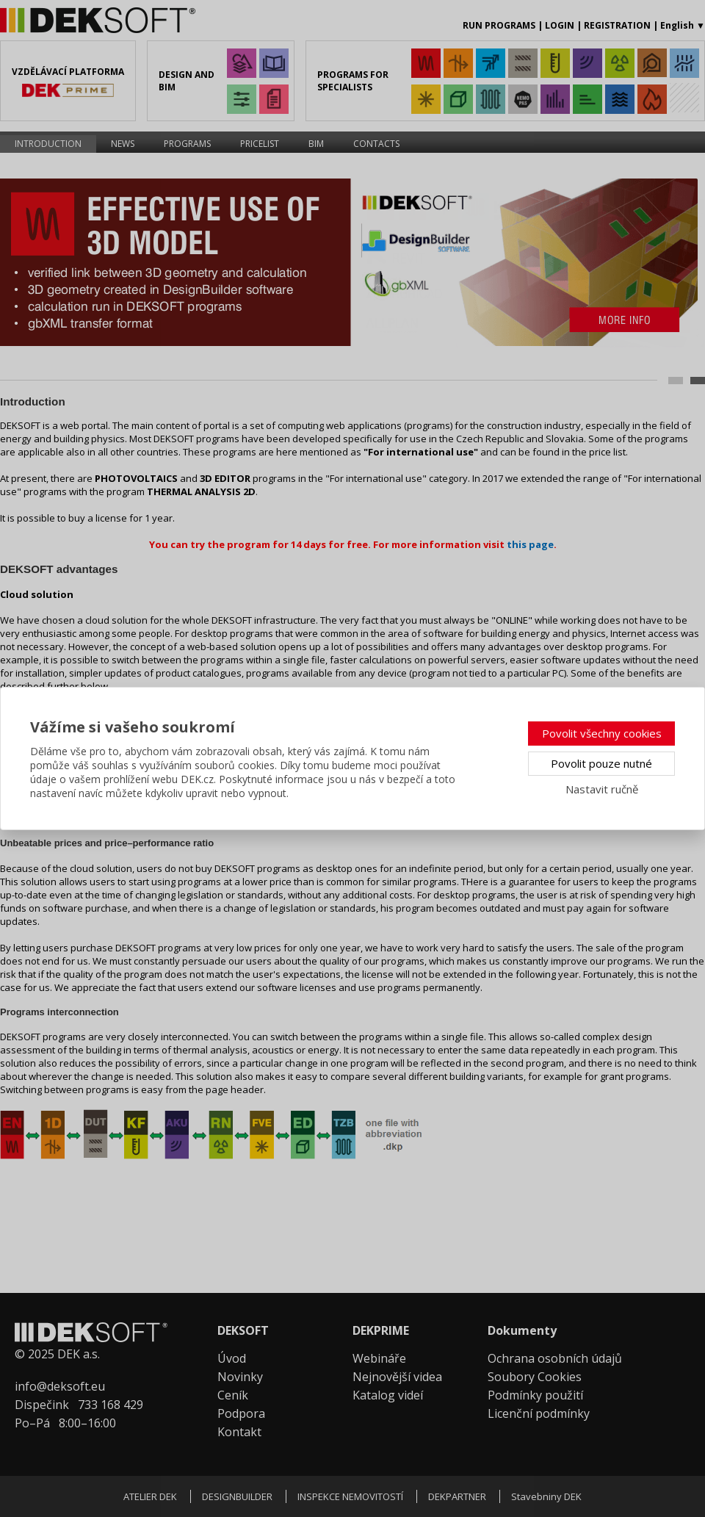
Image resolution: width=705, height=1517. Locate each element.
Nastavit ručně (601, 789)
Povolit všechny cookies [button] (602, 733)
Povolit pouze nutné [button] (601, 763)
